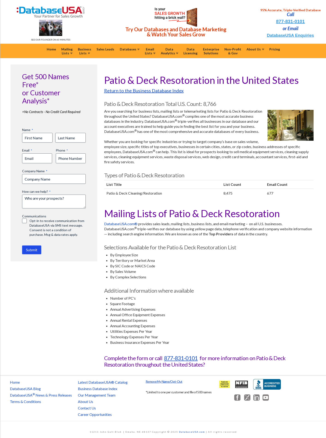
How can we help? (36, 192)
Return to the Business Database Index (144, 90)
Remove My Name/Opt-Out (164, 381)
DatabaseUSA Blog (25, 388)
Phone (62, 150)
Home (15, 382)
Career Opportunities (95, 414)
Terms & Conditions (25, 401)
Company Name (34, 171)
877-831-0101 (290, 21)
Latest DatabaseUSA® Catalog (103, 382)
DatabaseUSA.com (192, 431)
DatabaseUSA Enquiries (290, 35)
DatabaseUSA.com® (121, 224)
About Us (85, 401)
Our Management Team (96, 395)
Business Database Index (97, 388)
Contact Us (87, 408)
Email (27, 150)
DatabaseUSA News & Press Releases (41, 395)
